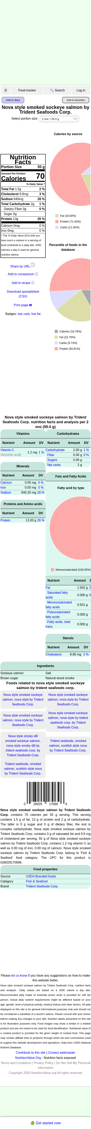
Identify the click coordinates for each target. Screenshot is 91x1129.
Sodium (5, 492)
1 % (41, 452)
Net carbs (54, 465)
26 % (40, 520)
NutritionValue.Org (28, 1057)
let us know (19, 975)
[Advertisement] (40, 42)
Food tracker (27, 90)
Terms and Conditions (16, 1063)
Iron (3, 487)
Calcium (6, 482)
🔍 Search (57, 90)
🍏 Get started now (45, 1123)
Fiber (50, 455)
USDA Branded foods (41, 876)
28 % (40, 492)
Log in (81, 90)
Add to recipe (21, 283)
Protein (5, 520)
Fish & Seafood (36, 881)
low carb (24, 314)
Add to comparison (21, 274)
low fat (35, 314)
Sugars (52, 460)
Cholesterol (54, 654)
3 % (86, 654)
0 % (41, 482)
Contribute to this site (30, 1052)
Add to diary (13, 100)
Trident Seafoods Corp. (42, 886)
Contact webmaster (61, 1052)
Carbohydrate (55, 450)
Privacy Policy (43, 1063)
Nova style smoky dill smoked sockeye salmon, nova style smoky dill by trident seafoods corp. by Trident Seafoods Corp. (23, 745)
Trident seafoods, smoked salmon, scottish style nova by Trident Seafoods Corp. (68, 745)
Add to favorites (76, 100)
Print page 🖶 (23, 305)
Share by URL (23, 266)
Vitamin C (7, 450)
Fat (48, 587)
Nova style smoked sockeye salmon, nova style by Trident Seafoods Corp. (23, 699)
